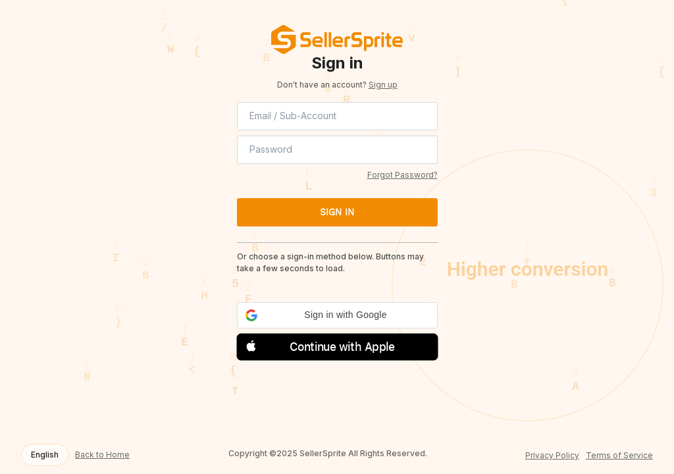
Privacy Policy (552, 456)
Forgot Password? (402, 175)
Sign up (383, 85)
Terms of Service (619, 456)
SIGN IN (337, 212)
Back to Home (102, 455)
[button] (337, 315)
